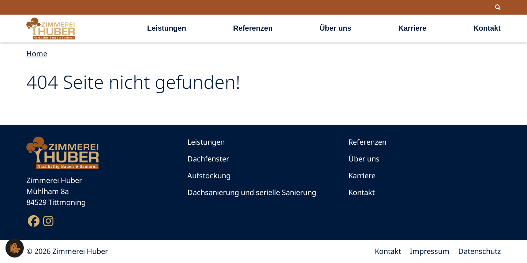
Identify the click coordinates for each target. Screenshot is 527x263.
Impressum (429, 251)
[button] (14, 247)
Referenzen (253, 28)
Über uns (335, 28)
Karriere (412, 28)
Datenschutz (479, 251)
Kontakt (487, 28)
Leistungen (166, 28)
